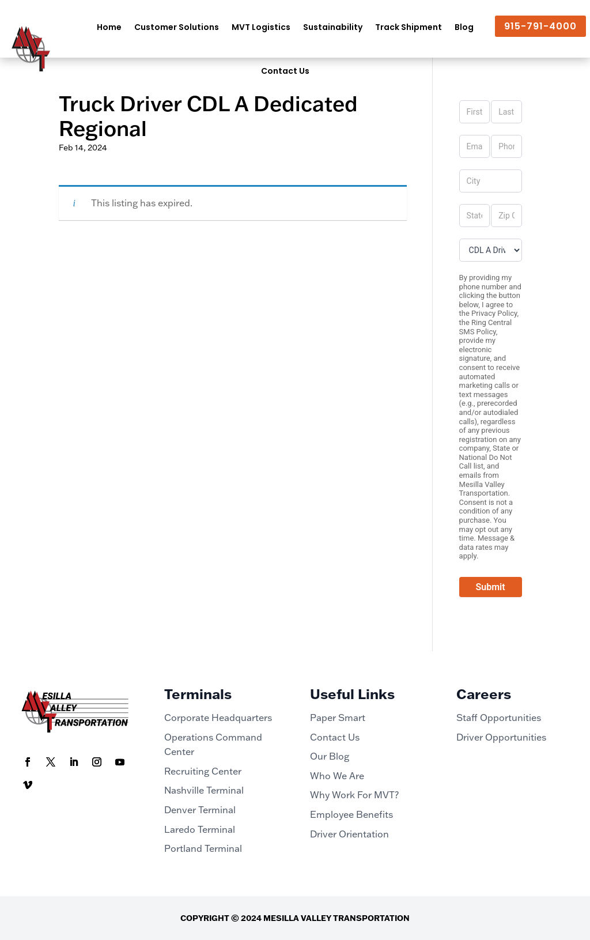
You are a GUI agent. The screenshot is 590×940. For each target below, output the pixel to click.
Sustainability (332, 27)
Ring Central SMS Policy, (485, 327)
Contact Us (285, 71)
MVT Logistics (261, 27)
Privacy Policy (494, 313)
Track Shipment (408, 27)
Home (109, 27)
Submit (490, 587)
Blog (464, 27)
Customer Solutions (176, 27)
